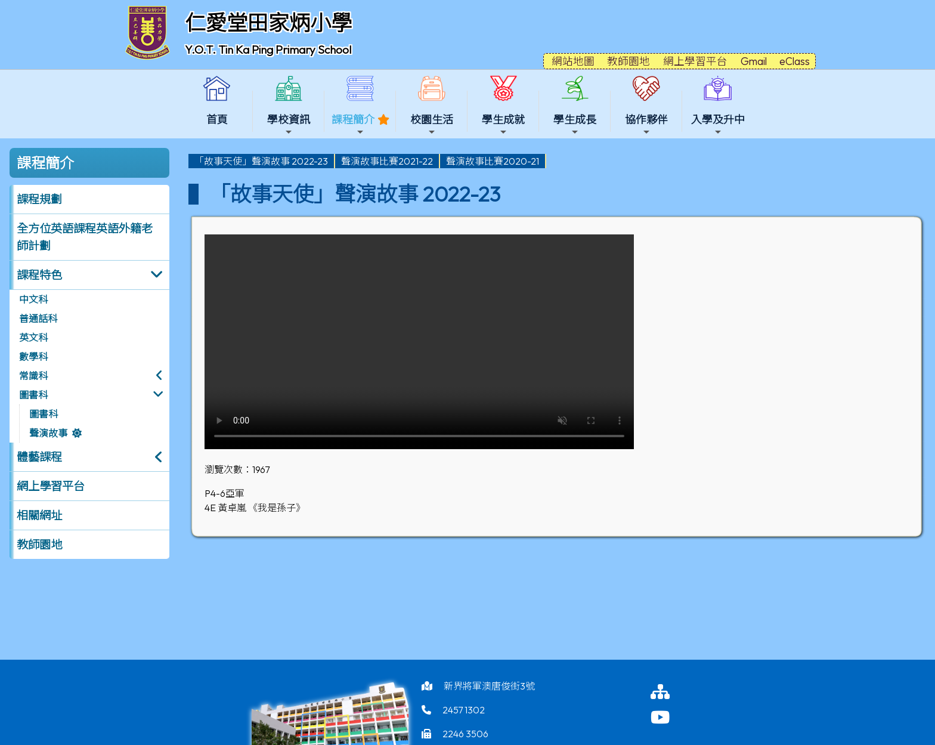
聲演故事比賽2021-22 (387, 161)
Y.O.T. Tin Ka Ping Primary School (268, 49)
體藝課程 (39, 457)
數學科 (33, 357)
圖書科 (33, 395)
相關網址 (39, 515)
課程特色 (39, 275)
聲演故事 (48, 433)
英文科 (33, 338)
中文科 (33, 299)
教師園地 (39, 544)
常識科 (33, 376)
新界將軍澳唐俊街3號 (489, 686)
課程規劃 (39, 199)
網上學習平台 (51, 486)
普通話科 (38, 318)
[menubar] (367, 161)
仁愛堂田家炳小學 (268, 23)
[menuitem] (261, 161)
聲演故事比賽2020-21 (492, 161)
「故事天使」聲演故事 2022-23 (261, 161)
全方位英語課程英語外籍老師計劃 (85, 237)
